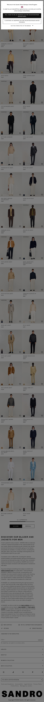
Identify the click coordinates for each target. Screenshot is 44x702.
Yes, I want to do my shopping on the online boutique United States (22, 15)
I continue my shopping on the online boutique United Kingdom (22, 21)
